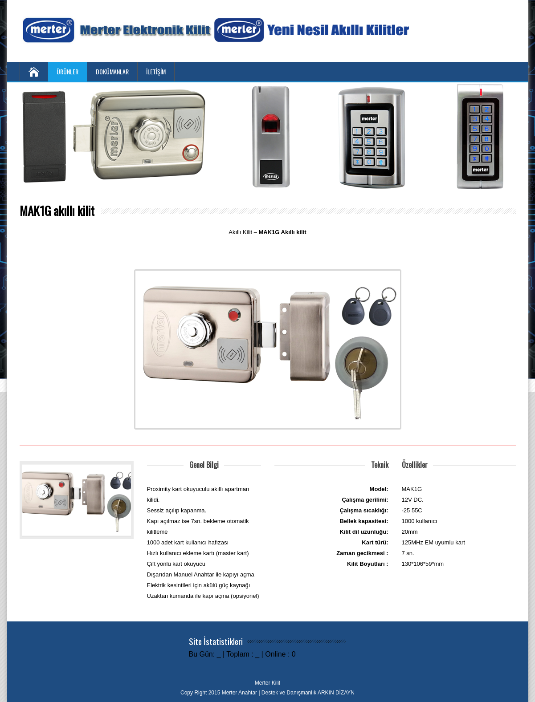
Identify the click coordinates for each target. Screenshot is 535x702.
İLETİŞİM (156, 71)
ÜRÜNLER (67, 71)
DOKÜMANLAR (112, 71)
